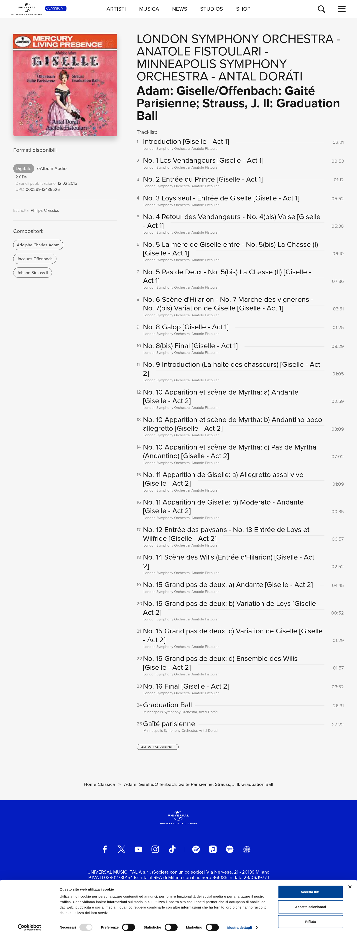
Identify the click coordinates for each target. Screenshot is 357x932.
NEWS (179, 9)
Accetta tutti (311, 887)
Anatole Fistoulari (199, 51)
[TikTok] (172, 851)
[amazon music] (230, 851)
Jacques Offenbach (35, 259)
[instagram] (155, 851)
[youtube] (138, 851)
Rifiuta (310, 917)
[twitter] (122, 851)
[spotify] (196, 851)
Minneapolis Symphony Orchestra (212, 70)
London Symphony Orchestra (235, 39)
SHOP (243, 9)
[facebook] (105, 851)
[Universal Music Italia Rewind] (247, 851)
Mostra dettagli (239, 923)
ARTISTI (116, 9)
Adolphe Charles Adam (38, 245)
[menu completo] (342, 9)
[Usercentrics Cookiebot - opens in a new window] (29, 923)
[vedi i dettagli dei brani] (157, 748)
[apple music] (213, 851)
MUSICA (149, 9)
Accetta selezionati (310, 902)
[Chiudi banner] (350, 882)
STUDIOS (211, 9)
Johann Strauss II (32, 273)
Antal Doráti (260, 76)
